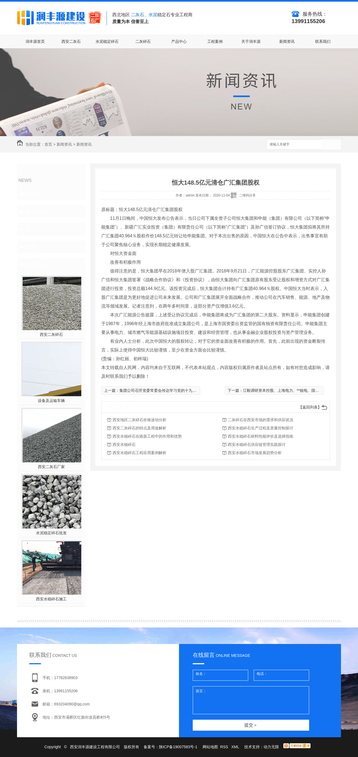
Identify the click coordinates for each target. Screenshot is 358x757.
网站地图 (210, 747)
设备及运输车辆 (51, 400)
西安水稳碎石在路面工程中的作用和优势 (147, 436)
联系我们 (323, 41)
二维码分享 (247, 195)
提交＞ (251, 725)
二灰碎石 (143, 41)
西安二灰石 (71, 41)
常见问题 (35, 229)
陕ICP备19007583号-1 (178, 747)
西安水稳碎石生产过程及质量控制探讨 (260, 428)
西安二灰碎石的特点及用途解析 (139, 428)
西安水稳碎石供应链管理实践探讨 (257, 444)
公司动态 (35, 194)
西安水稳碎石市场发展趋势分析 (255, 453)
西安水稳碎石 (124, 444)
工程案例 (215, 41)
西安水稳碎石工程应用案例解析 (139, 453)
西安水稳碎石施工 (51, 599)
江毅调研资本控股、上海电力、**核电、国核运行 (285, 390)
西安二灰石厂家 (51, 467)
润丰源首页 (35, 41)
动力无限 (271, 747)
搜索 (331, 144)
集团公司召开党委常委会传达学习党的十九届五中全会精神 (169, 390)
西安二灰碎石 (51, 334)
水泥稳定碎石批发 (51, 533)
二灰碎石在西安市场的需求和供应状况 (260, 420)
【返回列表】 (309, 407)
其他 (30, 246)
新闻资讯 (287, 41)
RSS (224, 747)
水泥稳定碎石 (107, 41)
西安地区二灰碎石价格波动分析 (139, 420)
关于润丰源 (251, 41)
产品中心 (179, 41)
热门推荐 (35, 264)
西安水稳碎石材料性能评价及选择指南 (260, 436)
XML (235, 747)
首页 (48, 144)
